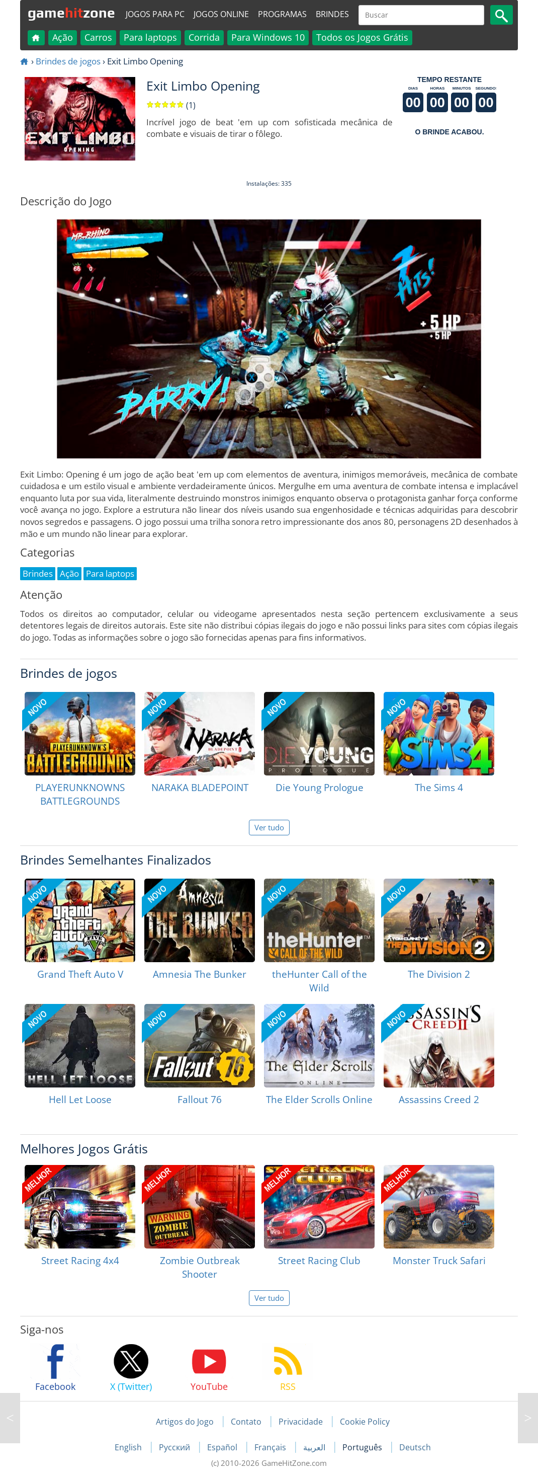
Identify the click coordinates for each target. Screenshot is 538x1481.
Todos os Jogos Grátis (362, 37)
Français (271, 1447)
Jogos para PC (155, 14)
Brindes (332, 14)
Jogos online (221, 14)
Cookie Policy (365, 1421)
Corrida (204, 37)
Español (223, 1447)
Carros (98, 37)
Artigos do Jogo (185, 1421)
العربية (315, 1447)
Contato (246, 1421)
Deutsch (415, 1447)
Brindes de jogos (68, 61)
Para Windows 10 (268, 37)
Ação (62, 37)
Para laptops (150, 37)
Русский (175, 1447)
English (129, 1447)
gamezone (71, 13)
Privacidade (301, 1421)
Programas (282, 14)
